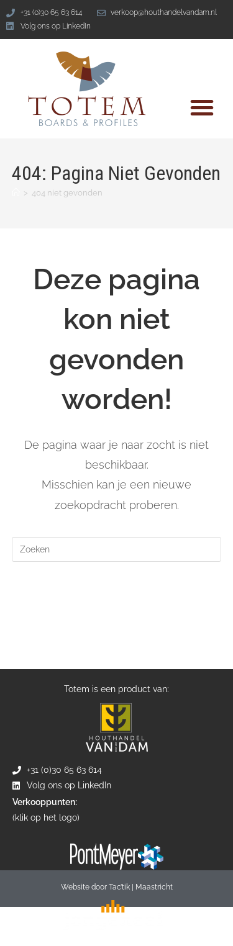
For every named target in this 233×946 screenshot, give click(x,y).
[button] (202, 107)
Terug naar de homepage (116, 600)
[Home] (16, 192)
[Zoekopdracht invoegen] (117, 549)
